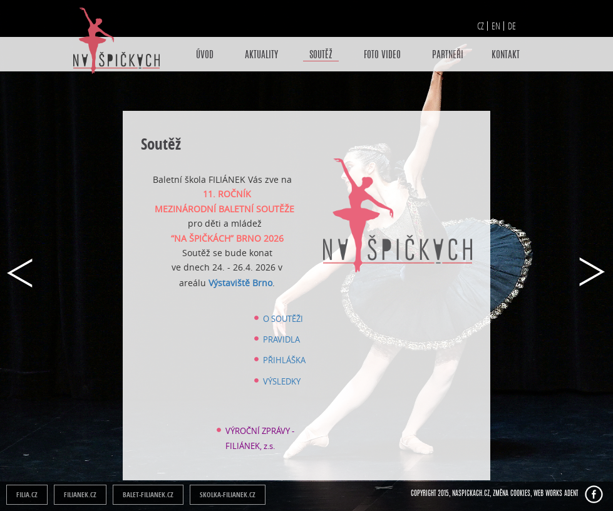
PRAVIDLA (281, 339)
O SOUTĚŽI (283, 318)
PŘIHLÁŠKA (284, 360)
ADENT (571, 493)
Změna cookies (511, 493)
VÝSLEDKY (282, 381)
